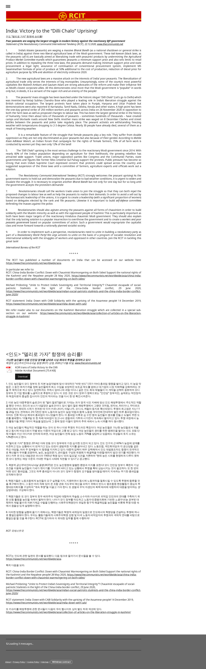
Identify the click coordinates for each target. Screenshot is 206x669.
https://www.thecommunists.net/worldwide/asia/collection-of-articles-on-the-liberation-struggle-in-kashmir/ (73, 315)
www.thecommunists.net (110, 44)
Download (22, 376)
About (8, 662)
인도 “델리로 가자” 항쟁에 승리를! (24, 36)
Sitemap (44, 662)
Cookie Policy (33, 662)
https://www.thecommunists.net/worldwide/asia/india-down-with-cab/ (46, 304)
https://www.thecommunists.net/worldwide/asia (33, 263)
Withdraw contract (61, 662)
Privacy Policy (19, 662)
